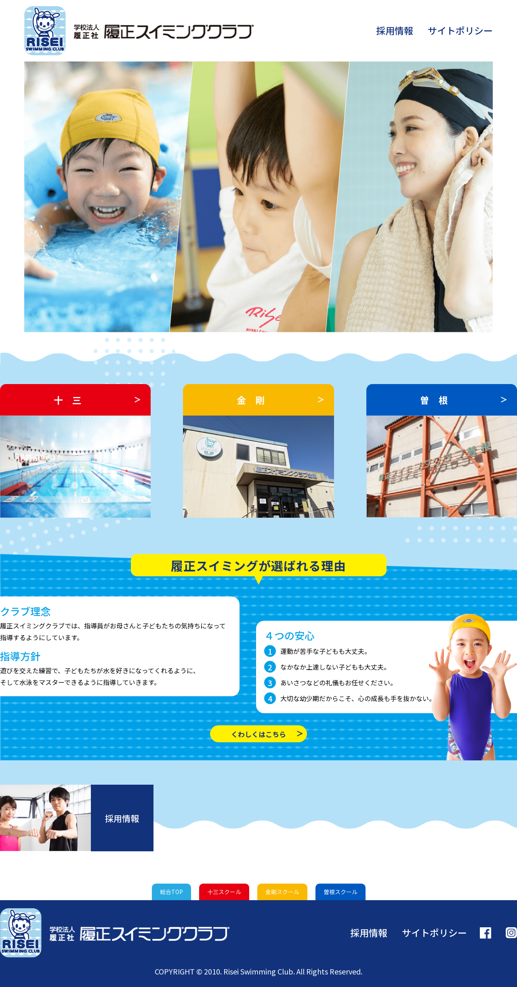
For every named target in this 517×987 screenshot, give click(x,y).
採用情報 (394, 30)
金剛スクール (282, 892)
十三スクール (224, 892)
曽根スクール (340, 892)
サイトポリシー (460, 30)
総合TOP (171, 892)
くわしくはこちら (258, 734)
